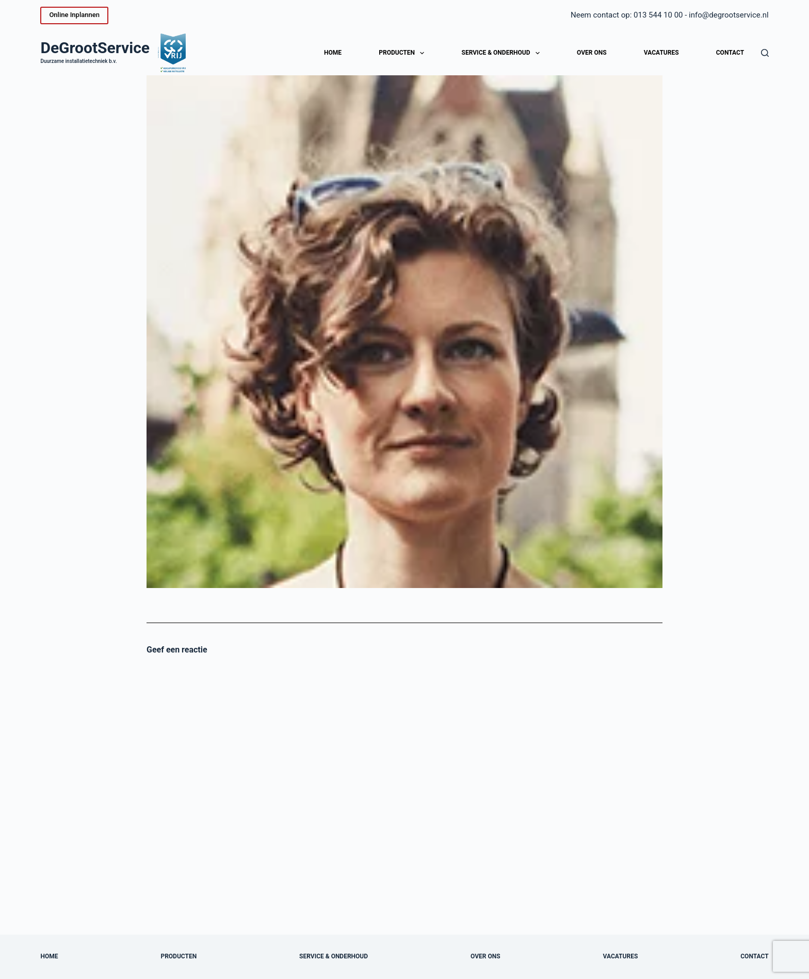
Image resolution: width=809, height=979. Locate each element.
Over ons (592, 52)
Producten (403, 53)
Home (333, 52)
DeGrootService (95, 48)
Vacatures (661, 52)
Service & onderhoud (503, 53)
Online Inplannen (74, 15)
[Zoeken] (765, 53)
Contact (730, 52)
